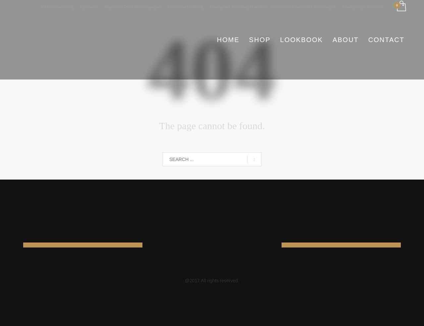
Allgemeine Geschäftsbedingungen (133, 7)
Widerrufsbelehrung (58, 7)
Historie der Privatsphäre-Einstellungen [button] (304, 7)
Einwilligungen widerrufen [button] (363, 7)
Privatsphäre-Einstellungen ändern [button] (238, 7)
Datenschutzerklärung (185, 7)
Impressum (89, 7)
